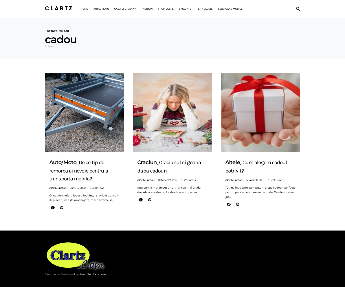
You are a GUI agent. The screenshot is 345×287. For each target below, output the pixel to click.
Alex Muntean (57, 187)
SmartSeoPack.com (92, 274)
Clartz (59, 8)
